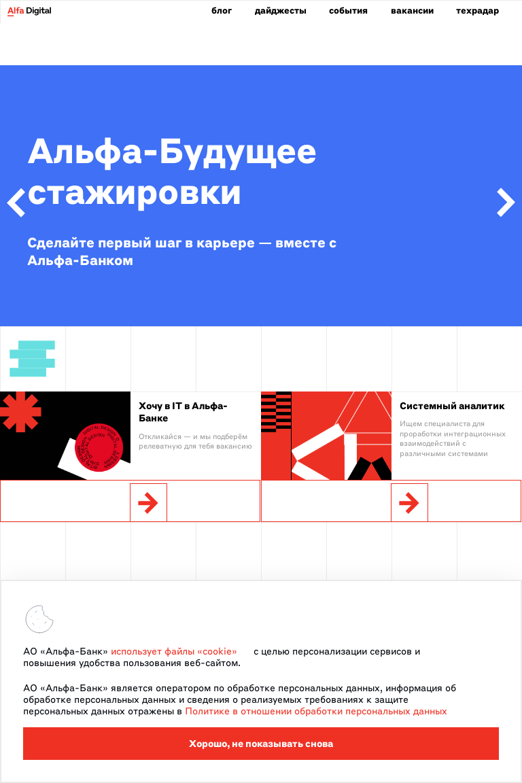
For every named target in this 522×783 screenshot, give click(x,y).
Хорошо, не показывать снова (261, 743)
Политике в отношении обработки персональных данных (316, 711)
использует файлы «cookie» (174, 651)
